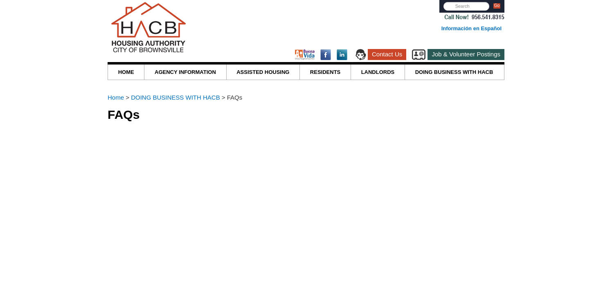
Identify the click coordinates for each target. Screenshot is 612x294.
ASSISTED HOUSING (262, 72)
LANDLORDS (378, 72)
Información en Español (471, 28)
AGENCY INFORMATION (185, 72)
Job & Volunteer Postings (466, 54)
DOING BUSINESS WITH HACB (454, 72)
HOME (126, 72)
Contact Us (387, 54)
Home (117, 97)
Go (497, 5)
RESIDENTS (325, 72)
